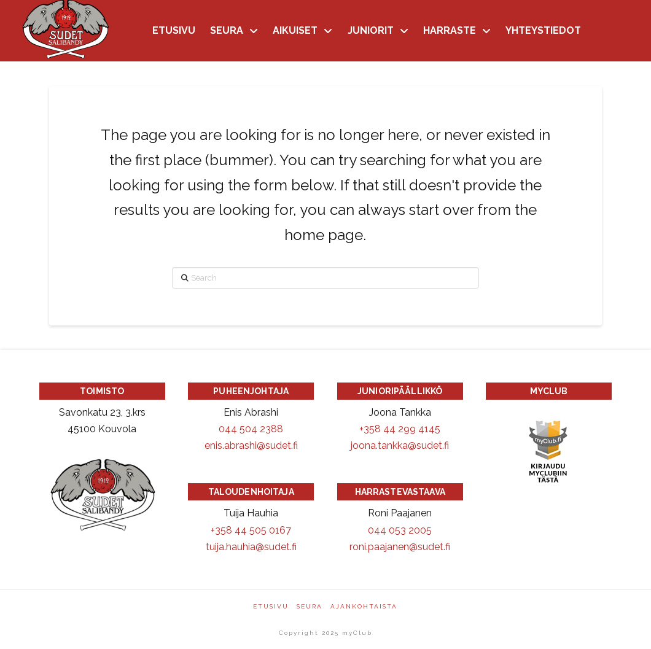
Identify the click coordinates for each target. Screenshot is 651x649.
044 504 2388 (251, 429)
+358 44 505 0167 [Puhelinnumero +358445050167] (251, 530)
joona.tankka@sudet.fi (400, 445)
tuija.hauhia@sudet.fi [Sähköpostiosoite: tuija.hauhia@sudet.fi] (251, 547)
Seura (309, 606)
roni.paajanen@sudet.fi (399, 547)
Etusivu (271, 606)
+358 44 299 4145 (399, 429)
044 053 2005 (400, 530)
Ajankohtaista (363, 606)
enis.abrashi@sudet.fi (251, 445)
